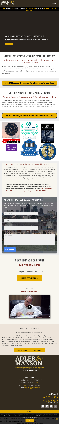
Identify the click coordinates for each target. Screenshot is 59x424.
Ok (29, 420)
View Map (35, 382)
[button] (26, 288)
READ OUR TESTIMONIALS (29, 278)
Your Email (7, 225)
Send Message (9, 249)
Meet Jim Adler (37, 350)
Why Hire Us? (9, 44)
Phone (6, 217)
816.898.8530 (39, 8)
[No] (57, 419)
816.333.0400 (9, 8)
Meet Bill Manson (22, 350)
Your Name (7, 210)
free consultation (20, 8)
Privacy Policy (29, 388)
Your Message (8, 232)
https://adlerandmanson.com (32, 387)
